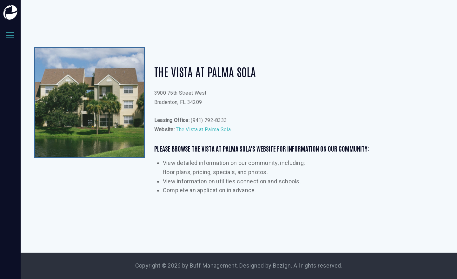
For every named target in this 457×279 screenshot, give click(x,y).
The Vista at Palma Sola (203, 129)
